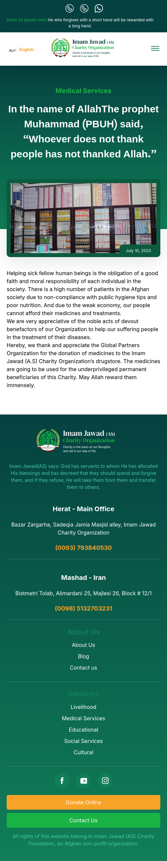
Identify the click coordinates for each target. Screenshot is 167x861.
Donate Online (83, 802)
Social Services (83, 741)
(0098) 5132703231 (83, 608)
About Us (83, 645)
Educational (83, 729)
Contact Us (83, 820)
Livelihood (83, 707)
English (26, 49)
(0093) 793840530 (83, 547)
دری (12, 49)
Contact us (83, 667)
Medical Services (83, 91)
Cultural (83, 752)
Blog (83, 656)
